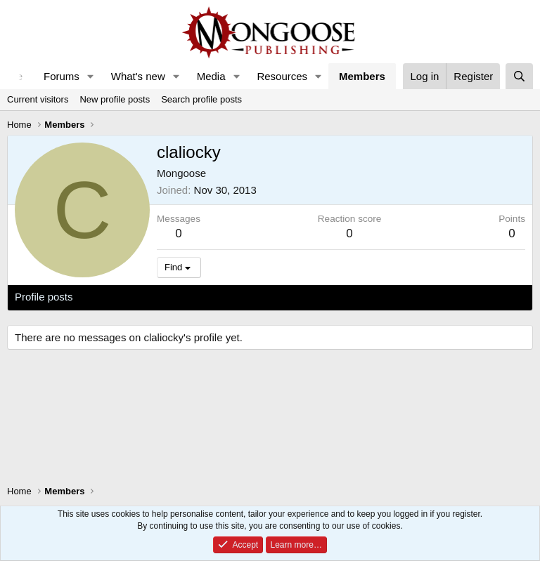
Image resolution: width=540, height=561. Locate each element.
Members (362, 76)
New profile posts (114, 99)
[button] (91, 76)
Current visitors (37, 99)
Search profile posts (201, 99)
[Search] (519, 76)
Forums (61, 76)
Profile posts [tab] (44, 297)
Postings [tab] (185, 297)
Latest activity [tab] (119, 297)
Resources (282, 76)
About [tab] (233, 297)
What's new (138, 76)
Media (211, 76)
